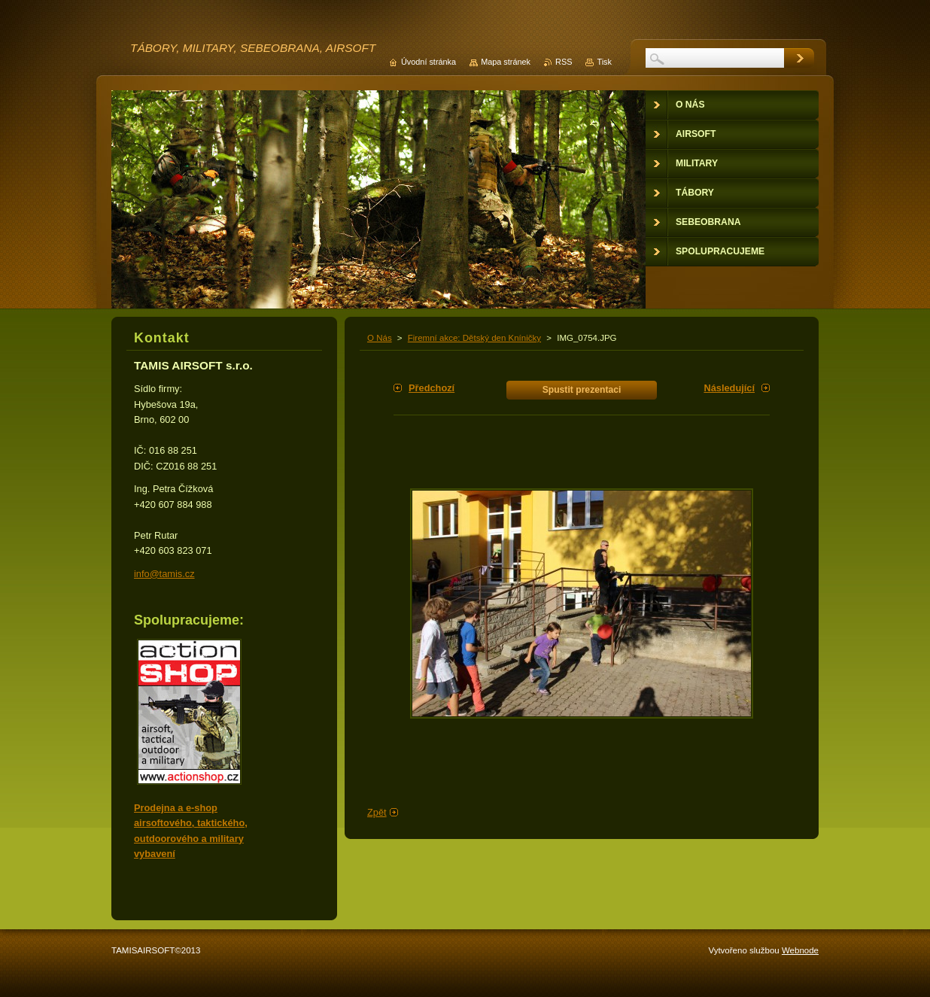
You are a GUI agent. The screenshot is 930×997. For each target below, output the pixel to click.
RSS (563, 61)
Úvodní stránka (428, 61)
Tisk (604, 61)
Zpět (377, 812)
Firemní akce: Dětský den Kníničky (474, 337)
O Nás (379, 337)
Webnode (800, 950)
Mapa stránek (505, 61)
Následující (729, 388)
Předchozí (431, 388)
